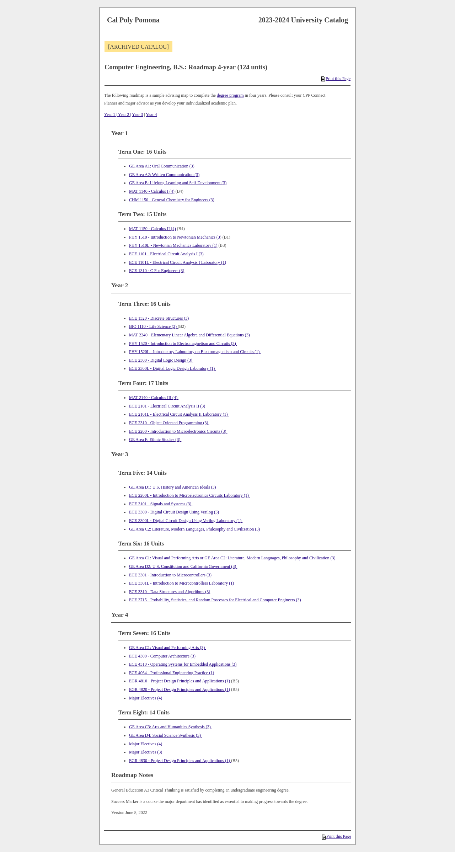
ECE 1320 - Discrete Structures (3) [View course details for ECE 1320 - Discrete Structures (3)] (159, 318)
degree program (230, 95)
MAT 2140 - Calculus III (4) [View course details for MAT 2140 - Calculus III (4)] (153, 397)
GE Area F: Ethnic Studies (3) (155, 439)
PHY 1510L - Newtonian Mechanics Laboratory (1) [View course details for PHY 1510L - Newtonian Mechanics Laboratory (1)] (173, 245)
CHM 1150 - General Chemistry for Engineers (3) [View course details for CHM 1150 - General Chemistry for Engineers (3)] (171, 199)
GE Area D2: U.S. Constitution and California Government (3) (183, 566)
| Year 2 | (123, 114)
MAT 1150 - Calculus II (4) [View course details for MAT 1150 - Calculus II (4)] (152, 228)
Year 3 (137, 114)
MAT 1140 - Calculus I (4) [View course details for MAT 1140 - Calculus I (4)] (152, 191)
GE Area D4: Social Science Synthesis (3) (165, 735)
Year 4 (151, 114)
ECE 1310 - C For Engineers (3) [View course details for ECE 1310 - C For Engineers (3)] (156, 270)
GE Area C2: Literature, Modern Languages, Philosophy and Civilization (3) (195, 529)
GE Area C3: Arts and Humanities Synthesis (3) (170, 726)
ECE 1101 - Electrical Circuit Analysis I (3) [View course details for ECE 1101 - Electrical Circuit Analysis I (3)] (166, 253)
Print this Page (335, 78)
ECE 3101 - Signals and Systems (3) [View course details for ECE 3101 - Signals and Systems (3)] (160, 503)
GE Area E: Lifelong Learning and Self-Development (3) (177, 182)
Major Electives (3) (145, 752)
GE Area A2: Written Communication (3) (164, 174)
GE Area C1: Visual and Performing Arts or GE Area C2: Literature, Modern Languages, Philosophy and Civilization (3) (233, 557)
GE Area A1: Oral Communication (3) (162, 166)
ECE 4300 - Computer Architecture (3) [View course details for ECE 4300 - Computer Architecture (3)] (162, 656)
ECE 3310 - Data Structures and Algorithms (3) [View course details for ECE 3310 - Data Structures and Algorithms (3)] (169, 591)
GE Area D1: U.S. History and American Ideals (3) (173, 487)
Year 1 (109, 114)
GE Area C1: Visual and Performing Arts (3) (167, 647)
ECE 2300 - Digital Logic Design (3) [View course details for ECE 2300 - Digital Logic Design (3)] (161, 360)
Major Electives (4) (145, 698)
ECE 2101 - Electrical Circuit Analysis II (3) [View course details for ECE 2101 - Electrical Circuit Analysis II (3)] (167, 406)
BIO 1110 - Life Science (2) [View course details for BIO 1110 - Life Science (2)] (153, 326)
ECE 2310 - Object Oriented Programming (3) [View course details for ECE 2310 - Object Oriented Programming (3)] (169, 422)
